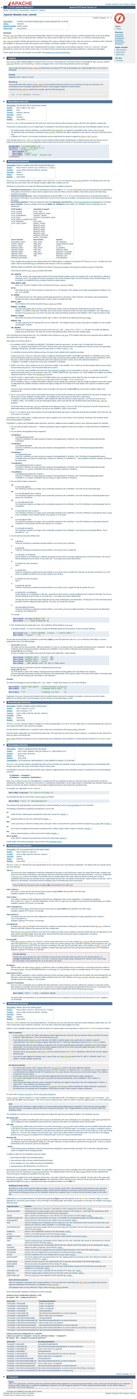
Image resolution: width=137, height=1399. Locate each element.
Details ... (64, 814)
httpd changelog (121, 49)
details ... (90, 1209)
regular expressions (26, 1094)
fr (111, 18)
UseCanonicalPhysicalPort (83, 267)
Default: (10, 110)
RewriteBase (119, 34)
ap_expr (65, 335)
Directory (34, 1040)
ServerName (86, 318)
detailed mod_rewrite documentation (57, 52)
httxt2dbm (95, 824)
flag (26, 1181)
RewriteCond (119, 36)
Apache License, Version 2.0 (25, 1395)
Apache (5, 10)
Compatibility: (12, 760)
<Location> (52, 1086)
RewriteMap (119, 40)
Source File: (8, 28)
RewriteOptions (120, 42)
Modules (108, 4)
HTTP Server (14, 10)
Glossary (126, 4)
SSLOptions (41, 375)
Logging (118, 29)
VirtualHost (20, 1035)
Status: (6, 24)
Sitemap (132, 4)
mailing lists (30, 1387)
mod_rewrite (11, 36)
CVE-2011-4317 (27, 945)
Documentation (24, 10)
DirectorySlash (24, 932)
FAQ (121, 4)
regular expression (32, 1028)
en (108, 18)
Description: (8, 21)
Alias (101, 130)
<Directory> (18, 877)
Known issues (120, 52)
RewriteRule (119, 44)
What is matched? (15, 1033)
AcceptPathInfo (30, 313)
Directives (115, 4)
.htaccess (40, 1068)
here (33, 263)
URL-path (33, 944)
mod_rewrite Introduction (47, 1094)
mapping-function (17, 1166)
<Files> (64, 1086)
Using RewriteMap (73, 805)
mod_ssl (18, 292)
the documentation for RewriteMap (88, 202)
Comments (119, 60)
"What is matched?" (16, 1179)
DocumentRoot (58, 130)
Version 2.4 (34, 10)
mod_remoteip (61, 285)
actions (30, 1198)
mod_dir (99, 926)
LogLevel (10, 64)
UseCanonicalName (61, 267)
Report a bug (120, 54)
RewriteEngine (119, 38)
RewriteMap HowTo (55, 841)
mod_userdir (93, 136)
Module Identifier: (10, 26)
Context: (10, 112)
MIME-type (35, 1275)
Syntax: (10, 108)
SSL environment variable (57, 370)
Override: (10, 115)
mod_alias (96, 977)
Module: (10, 119)
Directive (24, 102)
